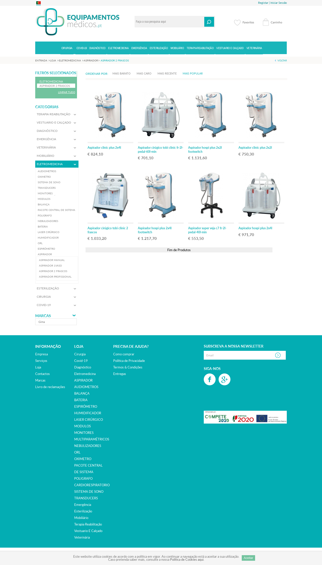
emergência (82, 505)
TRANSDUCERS (86, 498)
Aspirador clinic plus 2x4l (104, 147)
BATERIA (81, 400)
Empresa (41, 354)
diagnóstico (82, 367)
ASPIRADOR (83, 380)
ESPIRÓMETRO (85, 406)
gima (41, 321)
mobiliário (81, 518)
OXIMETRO (82, 459)
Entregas (119, 374)
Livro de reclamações (50, 387)
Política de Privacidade (129, 361)
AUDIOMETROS (86, 387)
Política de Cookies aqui (187, 559)
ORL (77, 452)
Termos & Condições (127, 367)
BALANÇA (82, 393)
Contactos (42, 374)
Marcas (43, 316)
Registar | (264, 2)
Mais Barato (121, 73)
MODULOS (82, 426)
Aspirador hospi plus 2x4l (255, 228)
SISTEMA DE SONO (88, 491)
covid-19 (81, 361)
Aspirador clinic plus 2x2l (255, 147)
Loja (38, 367)
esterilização (83, 511)
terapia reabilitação (88, 524)
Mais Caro (144, 73)
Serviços (41, 361)
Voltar (282, 60)
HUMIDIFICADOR (87, 413)
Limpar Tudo (66, 92)
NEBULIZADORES (87, 446)
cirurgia (80, 354)
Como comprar (123, 354)
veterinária (82, 537)
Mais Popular (193, 73)
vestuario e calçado (88, 531)
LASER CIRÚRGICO (88, 420)
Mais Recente (167, 73)
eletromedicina (85, 374)
